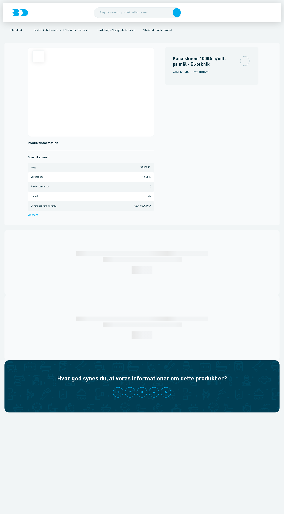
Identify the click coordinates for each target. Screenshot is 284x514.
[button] (176, 12)
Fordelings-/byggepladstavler (116, 30)
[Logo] (20, 12)
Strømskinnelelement (157, 30)
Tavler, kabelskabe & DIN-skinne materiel (61, 30)
